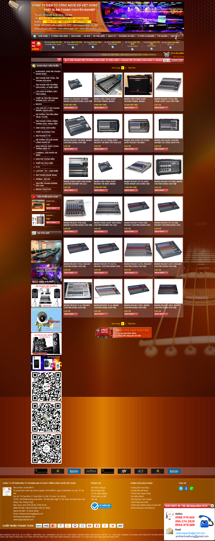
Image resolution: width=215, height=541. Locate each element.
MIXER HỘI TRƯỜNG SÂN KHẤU (137, 60)
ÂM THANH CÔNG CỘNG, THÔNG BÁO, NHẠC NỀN (47, 122)
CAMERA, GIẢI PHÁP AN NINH (46, 154)
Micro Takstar (43, 189)
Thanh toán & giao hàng (140, 493)
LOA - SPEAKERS (49, 535)
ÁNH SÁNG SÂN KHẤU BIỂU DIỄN (106, 537)
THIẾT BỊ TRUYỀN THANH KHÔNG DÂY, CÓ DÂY (47, 99)
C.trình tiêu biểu (59, 36)
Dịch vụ (112, 36)
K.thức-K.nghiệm (146, 36)
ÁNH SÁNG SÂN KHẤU (46, 128)
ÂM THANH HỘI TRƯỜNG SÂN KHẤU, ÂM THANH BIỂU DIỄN (161, 535)
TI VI (38, 167)
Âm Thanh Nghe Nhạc (46, 175)
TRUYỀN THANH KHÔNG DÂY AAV (46, 184)
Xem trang (116, 68)
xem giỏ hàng (178, 56)
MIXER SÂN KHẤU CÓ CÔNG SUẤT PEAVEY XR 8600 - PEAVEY (136, 142)
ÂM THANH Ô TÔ (43, 136)
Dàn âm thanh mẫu (45, 159)
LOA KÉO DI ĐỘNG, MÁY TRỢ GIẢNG (46, 92)
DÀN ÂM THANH (83, 535)
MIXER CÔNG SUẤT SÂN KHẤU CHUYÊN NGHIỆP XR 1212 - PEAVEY (77, 183)
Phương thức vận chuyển (141, 499)
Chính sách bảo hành (139, 502)
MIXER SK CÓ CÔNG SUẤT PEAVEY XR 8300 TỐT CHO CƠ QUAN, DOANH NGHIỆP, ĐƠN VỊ (108, 142)
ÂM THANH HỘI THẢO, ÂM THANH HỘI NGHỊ (47, 79)
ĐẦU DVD (89, 537)
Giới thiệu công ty (98, 488)
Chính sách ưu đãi (98, 496)
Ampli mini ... (51, 201)
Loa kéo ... (50, 215)
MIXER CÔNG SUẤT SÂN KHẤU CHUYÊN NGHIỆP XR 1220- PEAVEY (107, 225)
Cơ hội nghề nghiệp (99, 493)
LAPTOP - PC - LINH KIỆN (47, 171)
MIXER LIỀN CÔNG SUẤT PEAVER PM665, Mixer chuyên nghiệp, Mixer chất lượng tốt (107, 102)
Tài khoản (162, 36)
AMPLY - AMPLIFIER (33, 535)
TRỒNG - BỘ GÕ (43, 179)
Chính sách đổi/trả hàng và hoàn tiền (146, 505)
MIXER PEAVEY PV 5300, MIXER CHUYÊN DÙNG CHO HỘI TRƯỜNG (168, 183)
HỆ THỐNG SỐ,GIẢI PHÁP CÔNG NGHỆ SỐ (47, 141)
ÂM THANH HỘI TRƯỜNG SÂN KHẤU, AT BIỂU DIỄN (47, 86)
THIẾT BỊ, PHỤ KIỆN (44, 163)
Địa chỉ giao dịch (98, 490)
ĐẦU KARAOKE (5, 535)
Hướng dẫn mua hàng (140, 488)
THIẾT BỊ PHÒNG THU (45, 132)
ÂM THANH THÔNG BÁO (14, 537)
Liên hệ (174, 36)
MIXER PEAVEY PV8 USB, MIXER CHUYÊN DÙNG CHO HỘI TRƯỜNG (78, 225)
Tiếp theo (131, 68)
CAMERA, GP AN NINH (130, 535)
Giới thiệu (43, 36)
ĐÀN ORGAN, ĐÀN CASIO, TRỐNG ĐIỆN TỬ (47, 147)
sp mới (87, 36)
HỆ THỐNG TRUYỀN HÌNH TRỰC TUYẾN (47, 115)
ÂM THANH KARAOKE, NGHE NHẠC (68, 537)
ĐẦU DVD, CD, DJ (18, 535)
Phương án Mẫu (127, 36)
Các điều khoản (137, 496)
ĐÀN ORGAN (95, 535)
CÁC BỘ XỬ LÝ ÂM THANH (66, 535)
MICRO (39, 104)
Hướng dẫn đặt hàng (139, 490)
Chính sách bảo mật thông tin (143, 508)
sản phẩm (76, 36)
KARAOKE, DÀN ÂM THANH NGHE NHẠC (48, 72)
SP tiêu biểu (99, 36)
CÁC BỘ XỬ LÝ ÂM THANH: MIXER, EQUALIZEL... (48, 109)
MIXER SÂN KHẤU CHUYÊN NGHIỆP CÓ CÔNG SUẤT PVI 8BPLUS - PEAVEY (166, 142)
